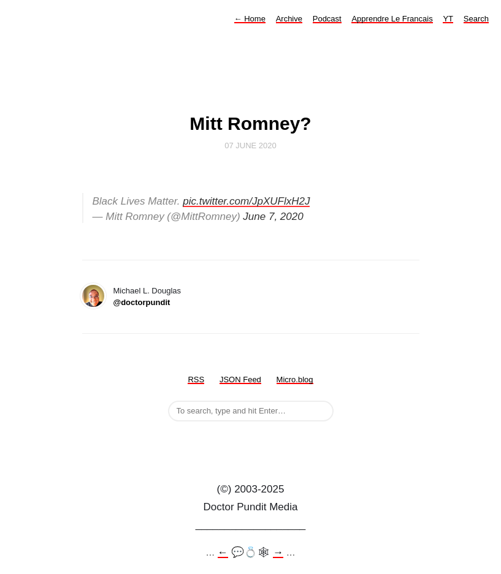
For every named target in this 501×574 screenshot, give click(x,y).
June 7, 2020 (273, 216)
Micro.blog (295, 379)
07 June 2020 (250, 145)
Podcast (327, 18)
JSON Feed (240, 379)
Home (250, 18)
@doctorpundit (141, 302)
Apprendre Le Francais (391, 18)
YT (448, 18)
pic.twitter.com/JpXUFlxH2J (246, 201)
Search (476, 18)
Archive (289, 18)
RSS (196, 379)
